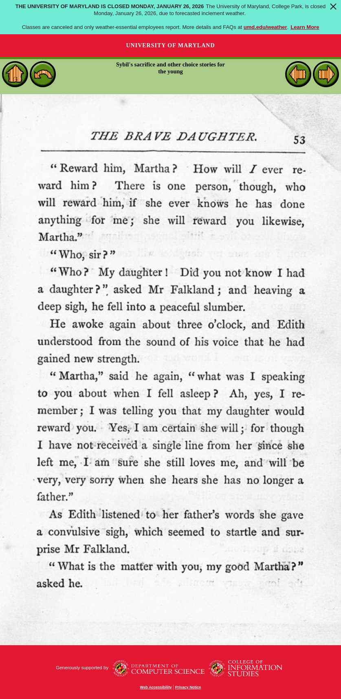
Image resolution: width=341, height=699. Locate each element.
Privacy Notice (188, 687)
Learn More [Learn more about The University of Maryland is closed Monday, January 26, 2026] (304, 27)
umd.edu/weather (265, 27)
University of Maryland (170, 45)
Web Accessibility (156, 687)
